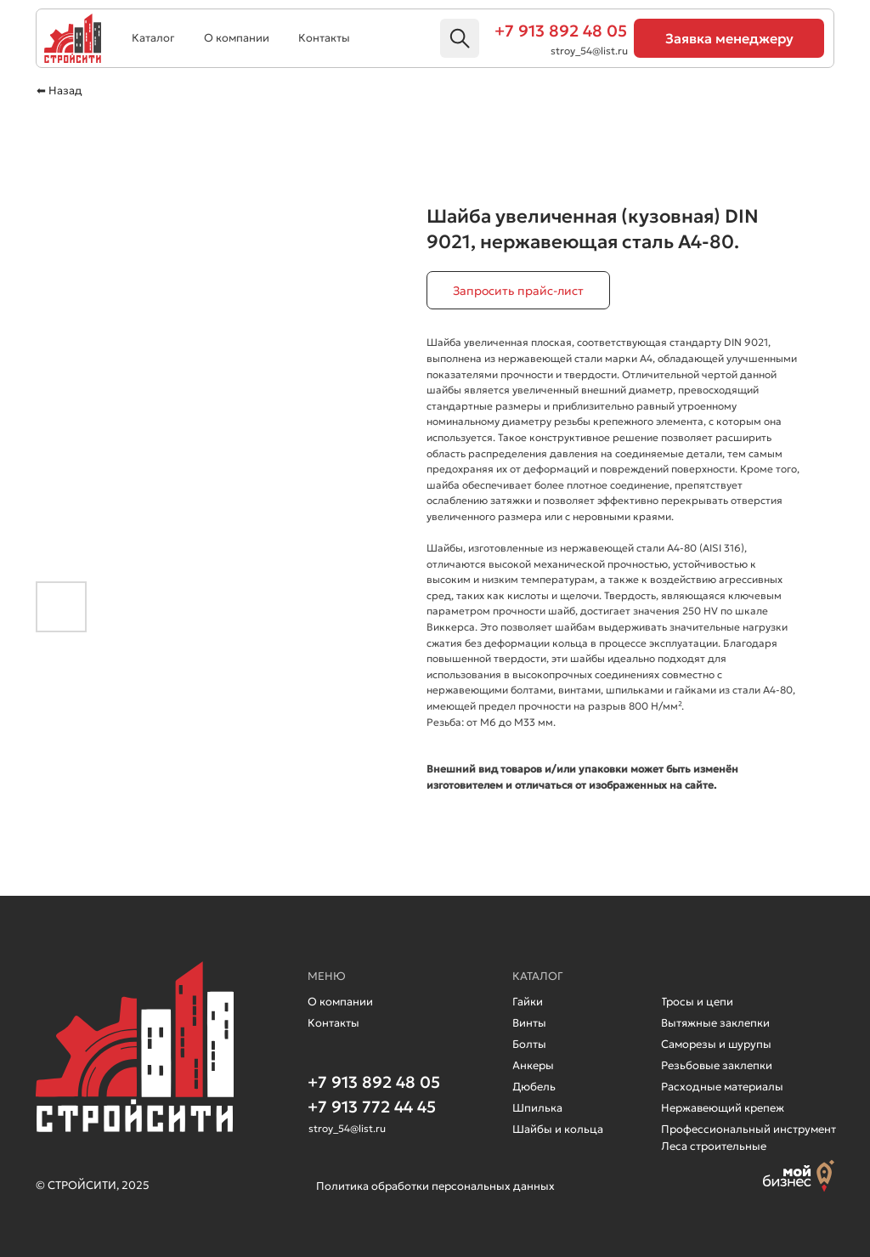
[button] (729, 38)
